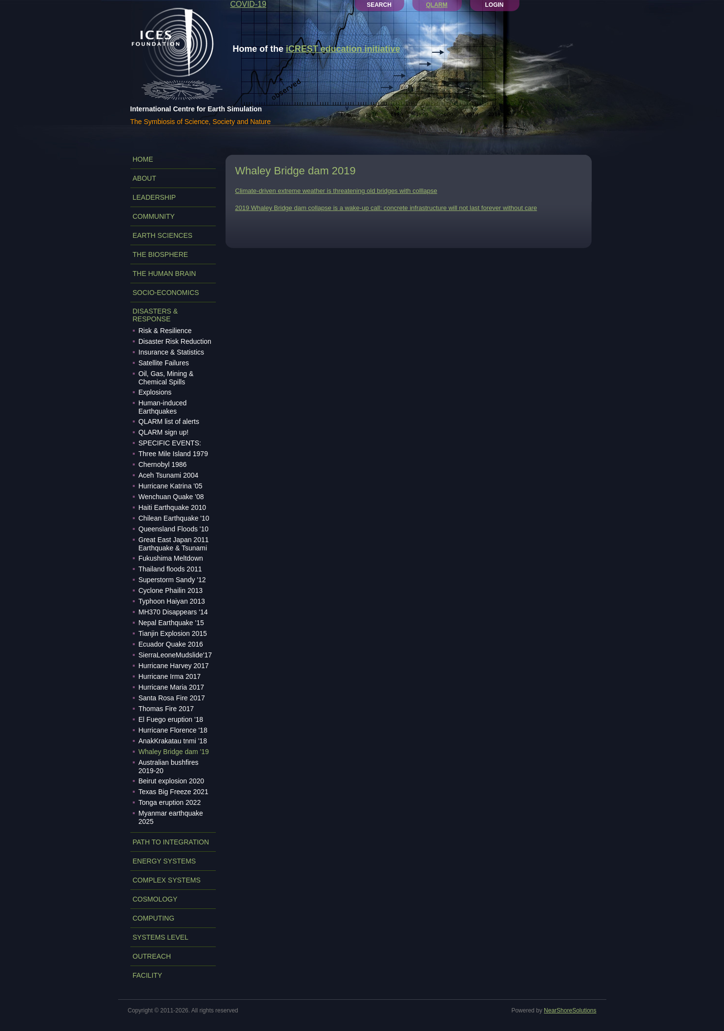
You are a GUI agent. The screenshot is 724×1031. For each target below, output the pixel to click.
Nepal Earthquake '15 (171, 623)
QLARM (437, 4)
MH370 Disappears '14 (173, 612)
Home (143, 159)
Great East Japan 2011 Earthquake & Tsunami (174, 544)
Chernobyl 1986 (163, 464)
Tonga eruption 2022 (170, 802)
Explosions (155, 392)
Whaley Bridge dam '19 (174, 752)
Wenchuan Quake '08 (171, 497)
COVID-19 (248, 4)
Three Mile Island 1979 (173, 454)
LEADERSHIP (154, 197)
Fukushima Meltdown (171, 558)
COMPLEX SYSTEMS (167, 880)
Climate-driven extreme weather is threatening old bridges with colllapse (336, 190)
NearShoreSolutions (570, 1010)
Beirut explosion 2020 (172, 781)
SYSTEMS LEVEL (160, 937)
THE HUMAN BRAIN (164, 273)
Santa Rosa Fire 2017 (172, 698)
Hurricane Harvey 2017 (174, 666)
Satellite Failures (164, 363)
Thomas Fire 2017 (166, 709)
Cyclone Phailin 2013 (171, 590)
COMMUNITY (154, 216)
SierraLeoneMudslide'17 (175, 655)
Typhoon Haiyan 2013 (172, 601)
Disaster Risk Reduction (175, 341)
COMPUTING (154, 918)
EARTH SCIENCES (163, 235)
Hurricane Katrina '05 (171, 486)
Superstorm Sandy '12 (172, 580)
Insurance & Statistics (172, 352)
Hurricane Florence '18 (173, 730)
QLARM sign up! (164, 432)
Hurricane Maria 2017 (172, 687)
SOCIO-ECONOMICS (166, 292)
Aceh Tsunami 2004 (169, 475)
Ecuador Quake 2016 (171, 644)
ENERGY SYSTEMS (164, 861)
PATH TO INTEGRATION (171, 842)
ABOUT (144, 178)
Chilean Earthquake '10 (174, 518)
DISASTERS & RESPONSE (155, 315)
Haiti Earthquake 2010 (173, 507)
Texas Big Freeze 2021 (173, 792)
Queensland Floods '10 (174, 529)
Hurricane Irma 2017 (170, 676)
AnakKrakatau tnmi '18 (173, 741)
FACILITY (148, 975)
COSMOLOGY (155, 899)
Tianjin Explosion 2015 (173, 633)
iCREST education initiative (343, 49)
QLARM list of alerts (169, 421)
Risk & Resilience (165, 331)
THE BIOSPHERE (160, 254)
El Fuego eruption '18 (171, 719)
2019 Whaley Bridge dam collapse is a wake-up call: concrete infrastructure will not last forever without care (386, 207)
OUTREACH (152, 956)
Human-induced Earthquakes (163, 407)
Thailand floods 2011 (170, 569)
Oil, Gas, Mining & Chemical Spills (166, 378)
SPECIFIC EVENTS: (170, 443)
